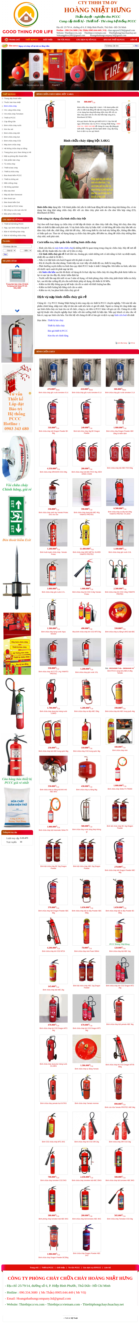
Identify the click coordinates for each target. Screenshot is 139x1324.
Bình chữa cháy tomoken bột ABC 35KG (86, 1180)
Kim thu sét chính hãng (58, 335)
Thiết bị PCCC (31, 40)
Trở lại (132, 343)
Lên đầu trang (122, 343)
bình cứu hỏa (48, 272)
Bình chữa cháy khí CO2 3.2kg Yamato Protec (86, 593)
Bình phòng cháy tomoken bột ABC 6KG (53, 1219)
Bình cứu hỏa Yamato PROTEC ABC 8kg (120, 1107)
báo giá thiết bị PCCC (100, 121)
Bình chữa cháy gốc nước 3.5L (86, 672)
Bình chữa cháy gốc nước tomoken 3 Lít (120, 393)
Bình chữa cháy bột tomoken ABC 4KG (86, 1219)
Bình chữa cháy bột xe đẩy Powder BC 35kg (120, 912)
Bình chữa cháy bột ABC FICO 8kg (120, 468)
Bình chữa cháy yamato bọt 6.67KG (53, 1103)
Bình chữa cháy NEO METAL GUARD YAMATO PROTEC (87, 553)
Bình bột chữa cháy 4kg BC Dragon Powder (87, 432)
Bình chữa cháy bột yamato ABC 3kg (119, 1024)
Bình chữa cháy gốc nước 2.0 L (53, 592)
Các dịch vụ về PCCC (86, 40)
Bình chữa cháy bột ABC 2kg (53, 990)
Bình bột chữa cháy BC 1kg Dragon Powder (120, 827)
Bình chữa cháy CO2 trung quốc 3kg (86, 751)
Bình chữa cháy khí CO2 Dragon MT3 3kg (53, 1029)
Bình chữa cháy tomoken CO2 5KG (53, 1180)
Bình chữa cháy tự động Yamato (87, 1069)
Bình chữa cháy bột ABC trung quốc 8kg (53, 751)
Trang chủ (12, 40)
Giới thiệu (48, 40)
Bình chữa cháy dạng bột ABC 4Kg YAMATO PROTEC (87, 514)
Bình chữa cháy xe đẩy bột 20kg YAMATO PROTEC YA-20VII (120, 513)
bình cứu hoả (58, 260)
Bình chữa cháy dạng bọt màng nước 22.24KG (53, 1065)
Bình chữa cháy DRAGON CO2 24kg (53, 472)
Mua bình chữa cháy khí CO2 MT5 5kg (87, 632)
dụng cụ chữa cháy (63, 224)
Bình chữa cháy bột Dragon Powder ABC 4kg (120, 871)
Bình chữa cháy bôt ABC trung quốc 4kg (120, 711)
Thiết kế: (71, 1318)
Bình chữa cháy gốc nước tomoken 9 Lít (53, 393)
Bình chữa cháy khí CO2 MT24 (53, 951)
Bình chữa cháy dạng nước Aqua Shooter (53, 633)
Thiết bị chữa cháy (56, 325)
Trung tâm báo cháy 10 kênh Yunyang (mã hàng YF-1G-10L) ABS (17, 286)
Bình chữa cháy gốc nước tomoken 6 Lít (86, 393)
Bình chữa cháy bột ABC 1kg (119, 951)
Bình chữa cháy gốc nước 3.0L (120, 552)
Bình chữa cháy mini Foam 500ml (86, 951)
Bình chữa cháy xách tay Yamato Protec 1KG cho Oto (53, 514)
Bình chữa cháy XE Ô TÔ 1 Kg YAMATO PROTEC (53, 673)
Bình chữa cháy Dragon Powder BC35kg (53, 1257)
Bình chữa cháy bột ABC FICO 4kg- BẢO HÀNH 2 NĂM (87, 473)
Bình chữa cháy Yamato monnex (87, 1103)
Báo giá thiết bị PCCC (114, 40)
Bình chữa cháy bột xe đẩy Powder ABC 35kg (87, 912)
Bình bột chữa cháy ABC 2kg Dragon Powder (86, 867)
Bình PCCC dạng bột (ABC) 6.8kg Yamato (119, 672)
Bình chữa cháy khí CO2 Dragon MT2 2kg (120, 987)
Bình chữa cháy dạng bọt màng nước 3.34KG (53, 712)
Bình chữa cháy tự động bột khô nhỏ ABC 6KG (53, 791)
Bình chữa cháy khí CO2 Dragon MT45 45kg (120, 1066)
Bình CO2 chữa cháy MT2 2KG (53, 1142)
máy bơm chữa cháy (64, 248)
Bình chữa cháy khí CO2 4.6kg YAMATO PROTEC (120, 593)
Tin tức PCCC (63, 40)
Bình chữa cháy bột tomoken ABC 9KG (120, 1180)
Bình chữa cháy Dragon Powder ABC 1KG (86, 1254)
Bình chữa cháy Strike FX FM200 (120, 789)
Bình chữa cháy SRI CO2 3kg (120, 1142)
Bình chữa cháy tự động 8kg (86, 790)
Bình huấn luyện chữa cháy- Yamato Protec (53, 553)
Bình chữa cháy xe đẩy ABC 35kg (86, 711)
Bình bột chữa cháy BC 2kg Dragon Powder (53, 867)
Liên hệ (133, 40)
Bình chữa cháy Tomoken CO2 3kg (120, 1219)
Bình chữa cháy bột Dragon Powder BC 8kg (53, 432)
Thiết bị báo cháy (55, 320)
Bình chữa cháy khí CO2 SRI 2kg (86, 1142)
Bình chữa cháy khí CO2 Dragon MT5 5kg (86, 1029)
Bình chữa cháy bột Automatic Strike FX (53, 830)
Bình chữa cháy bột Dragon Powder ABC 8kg (53, 912)
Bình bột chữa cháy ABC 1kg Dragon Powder (86, 987)
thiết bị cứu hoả (99, 230)
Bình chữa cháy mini (119, 750)
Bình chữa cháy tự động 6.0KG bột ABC (120, 632)
